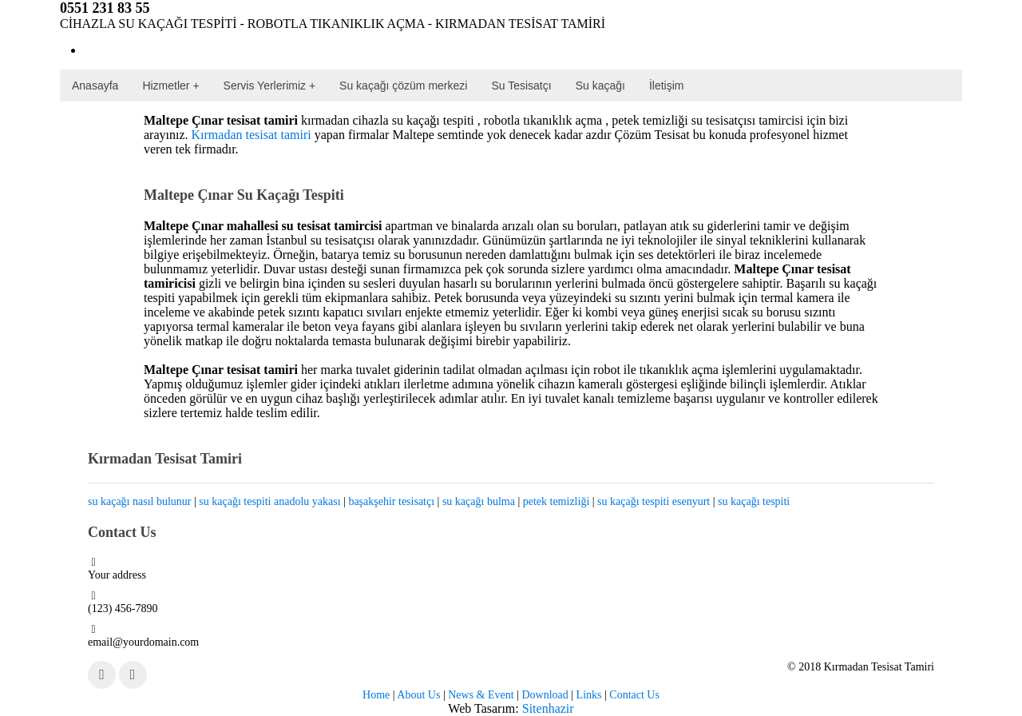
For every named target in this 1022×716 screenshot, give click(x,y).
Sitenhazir (548, 708)
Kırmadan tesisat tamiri (251, 134)
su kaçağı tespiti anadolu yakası (269, 501)
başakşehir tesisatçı (391, 501)
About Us (418, 695)
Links (589, 695)
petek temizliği (556, 501)
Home (376, 695)
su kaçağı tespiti (754, 501)
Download (544, 695)
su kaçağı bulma (478, 501)
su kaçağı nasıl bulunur (139, 501)
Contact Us (634, 695)
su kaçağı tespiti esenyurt (653, 501)
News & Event (480, 695)
